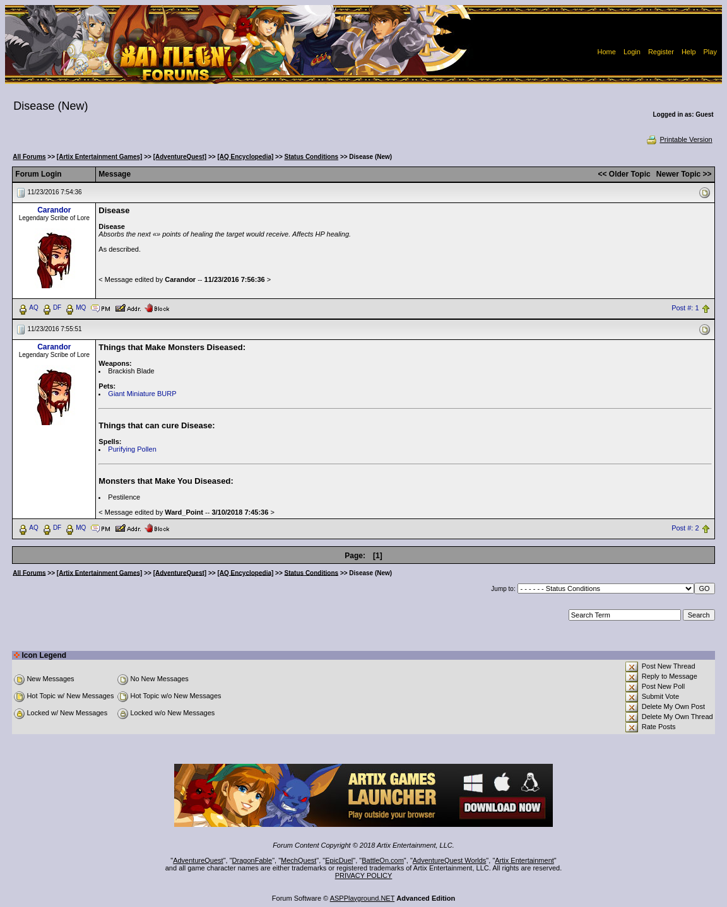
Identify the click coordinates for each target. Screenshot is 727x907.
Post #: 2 (685, 528)
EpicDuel (339, 860)
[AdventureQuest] (179, 156)
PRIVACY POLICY (364, 875)
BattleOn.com (383, 860)
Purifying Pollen (132, 449)
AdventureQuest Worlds (450, 860)
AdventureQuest (198, 860)
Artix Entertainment (524, 860)
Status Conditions (312, 156)
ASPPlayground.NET (362, 898)
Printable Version (679, 139)
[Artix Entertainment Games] (100, 156)
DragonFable (252, 860)
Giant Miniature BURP (142, 393)
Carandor (54, 210)
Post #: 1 (685, 308)
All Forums (29, 156)
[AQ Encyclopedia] (245, 156)
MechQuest (298, 860)
